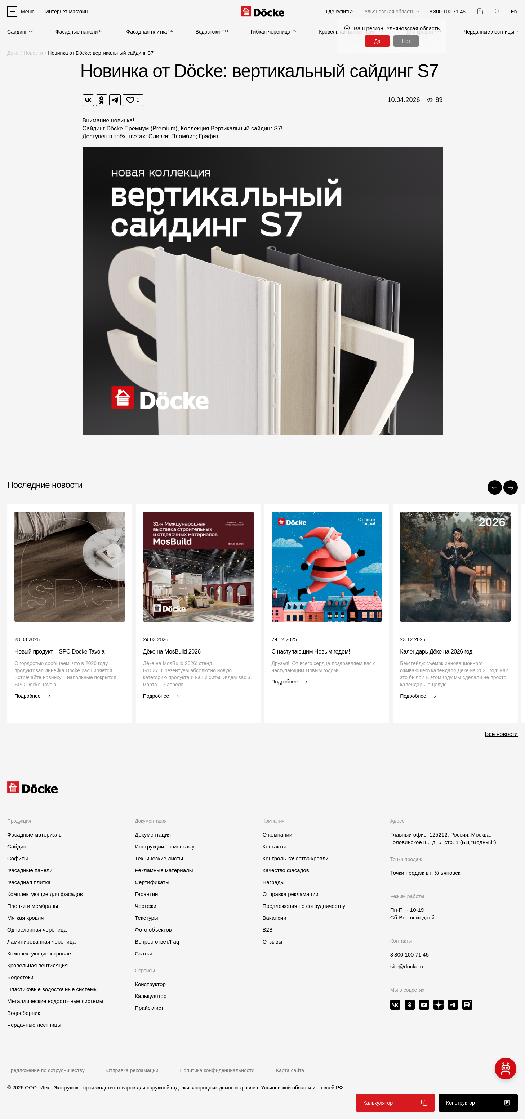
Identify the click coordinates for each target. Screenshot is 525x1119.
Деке (12, 53)
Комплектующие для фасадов (45, 894)
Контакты (274, 846)
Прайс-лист (149, 1008)
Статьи (143, 953)
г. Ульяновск (445, 873)
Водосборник (23, 1013)
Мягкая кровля (25, 918)
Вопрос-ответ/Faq (157, 942)
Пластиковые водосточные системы (52, 989)
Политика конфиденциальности (217, 1070)
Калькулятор (150, 996)
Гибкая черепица (270, 32)
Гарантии (146, 894)
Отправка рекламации (290, 894)
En (514, 11)
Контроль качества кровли (295, 858)
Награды (273, 882)
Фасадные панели (76, 32)
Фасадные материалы (35, 835)
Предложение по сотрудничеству (46, 1070)
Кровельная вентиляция (37, 965)
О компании (277, 835)
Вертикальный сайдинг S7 (246, 128)
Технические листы (159, 858)
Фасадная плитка (146, 32)
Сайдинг (17, 32)
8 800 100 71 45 (409, 954)
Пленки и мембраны (32, 906)
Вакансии (274, 918)
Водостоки (207, 32)
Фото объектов (153, 930)
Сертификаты (152, 882)
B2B (267, 930)
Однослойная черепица (37, 930)
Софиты (17, 858)
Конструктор (150, 984)
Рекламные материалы (164, 870)
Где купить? (340, 11)
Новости (33, 53)
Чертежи (145, 906)
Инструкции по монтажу (165, 846)
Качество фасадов (285, 870)
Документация (153, 835)
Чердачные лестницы (489, 32)
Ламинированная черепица (41, 942)
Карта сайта (290, 1070)
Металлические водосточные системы (55, 1001)
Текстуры (146, 918)
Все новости (501, 734)
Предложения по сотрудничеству (303, 906)
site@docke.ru (407, 966)
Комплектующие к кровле (39, 953)
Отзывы (272, 942)
